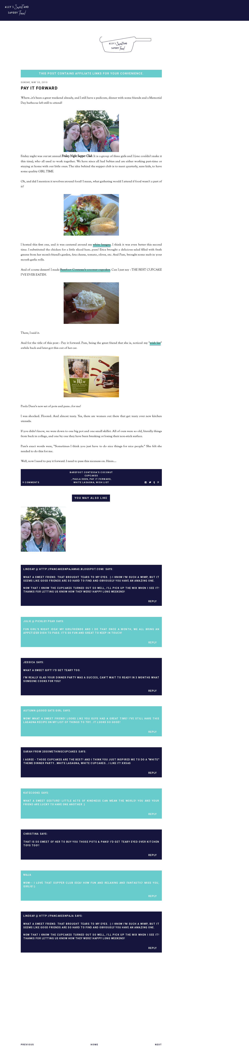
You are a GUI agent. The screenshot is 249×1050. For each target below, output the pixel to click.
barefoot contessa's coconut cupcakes (91, 474)
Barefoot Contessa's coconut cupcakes (85, 270)
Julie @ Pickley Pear (39, 621)
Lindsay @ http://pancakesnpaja (48, 916)
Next (158, 1045)
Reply (152, 601)
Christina (31, 834)
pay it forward (100, 479)
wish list (155, 343)
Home (94, 1045)
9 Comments (30, 483)
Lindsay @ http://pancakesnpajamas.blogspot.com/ (63, 569)
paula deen (80, 479)
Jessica (29, 662)
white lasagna (102, 245)
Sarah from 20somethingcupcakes (50, 752)
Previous (27, 1045)
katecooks (31, 793)
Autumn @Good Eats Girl (42, 711)
